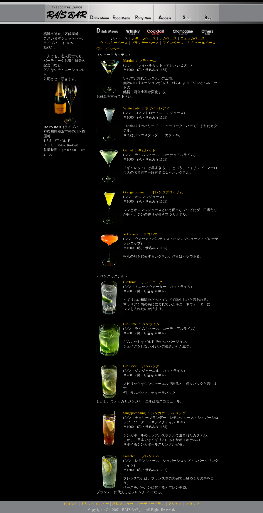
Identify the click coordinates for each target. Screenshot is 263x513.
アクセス (175, 504)
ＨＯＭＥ (71, 504)
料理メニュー (122, 504)
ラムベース (168, 38)
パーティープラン (151, 504)
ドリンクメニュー (95, 504)
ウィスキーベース (114, 43)
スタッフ (192, 504)
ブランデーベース (145, 43)
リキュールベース (202, 43)
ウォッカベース (192, 38)
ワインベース (172, 43)
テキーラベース (144, 38)
